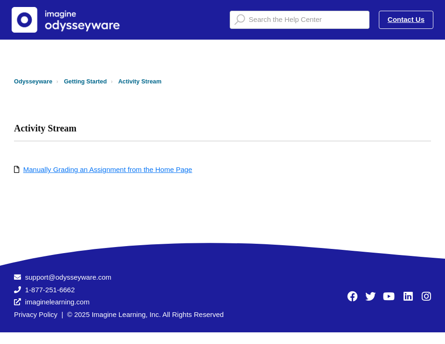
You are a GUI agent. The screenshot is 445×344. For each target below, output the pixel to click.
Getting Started (85, 81)
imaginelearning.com (57, 302)
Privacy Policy (35, 314)
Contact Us (406, 19)
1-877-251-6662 (50, 290)
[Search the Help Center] (300, 20)
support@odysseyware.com (68, 277)
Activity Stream (140, 81)
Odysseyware (33, 81)
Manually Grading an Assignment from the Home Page (107, 169)
